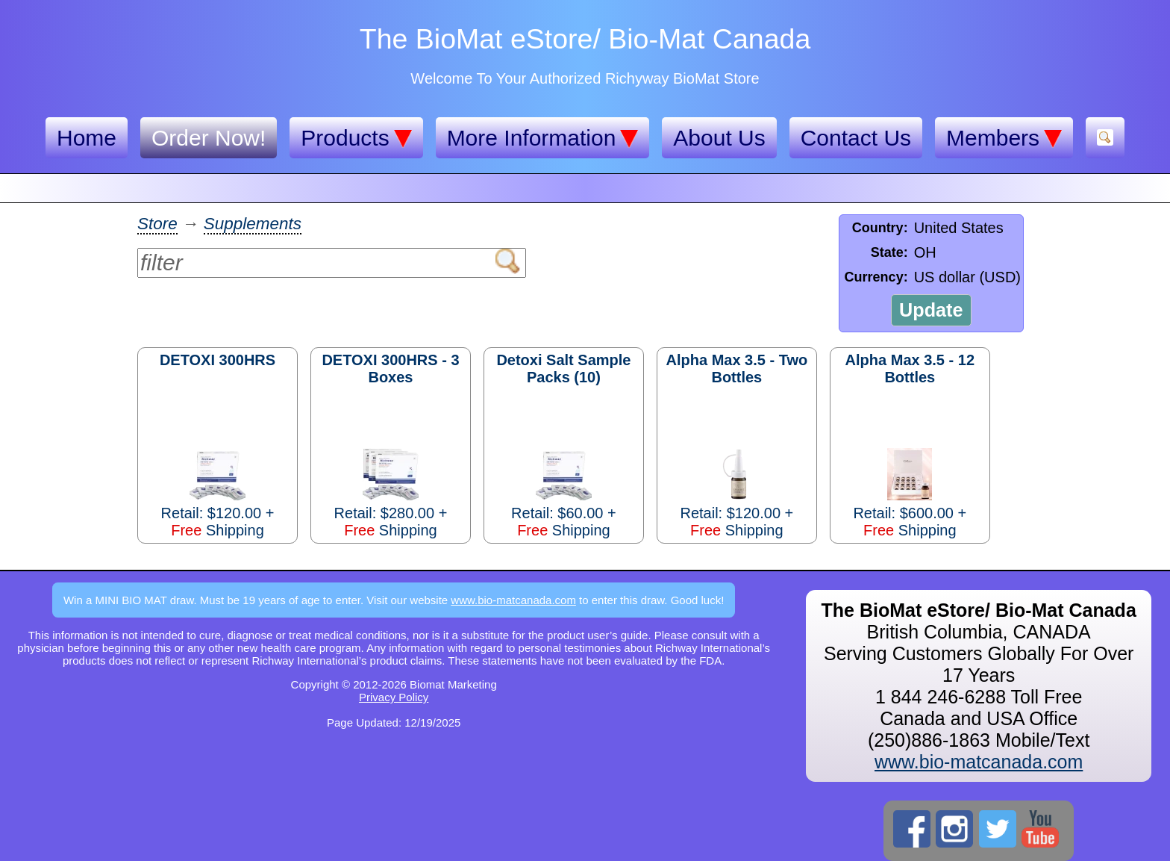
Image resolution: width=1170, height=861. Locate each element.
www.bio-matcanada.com (513, 600)
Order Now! (208, 137)
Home (86, 137)
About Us (719, 137)
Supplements (252, 223)
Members (1004, 138)
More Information (543, 138)
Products (356, 138)
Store (157, 223)
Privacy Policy (393, 697)
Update (931, 309)
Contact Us (856, 137)
